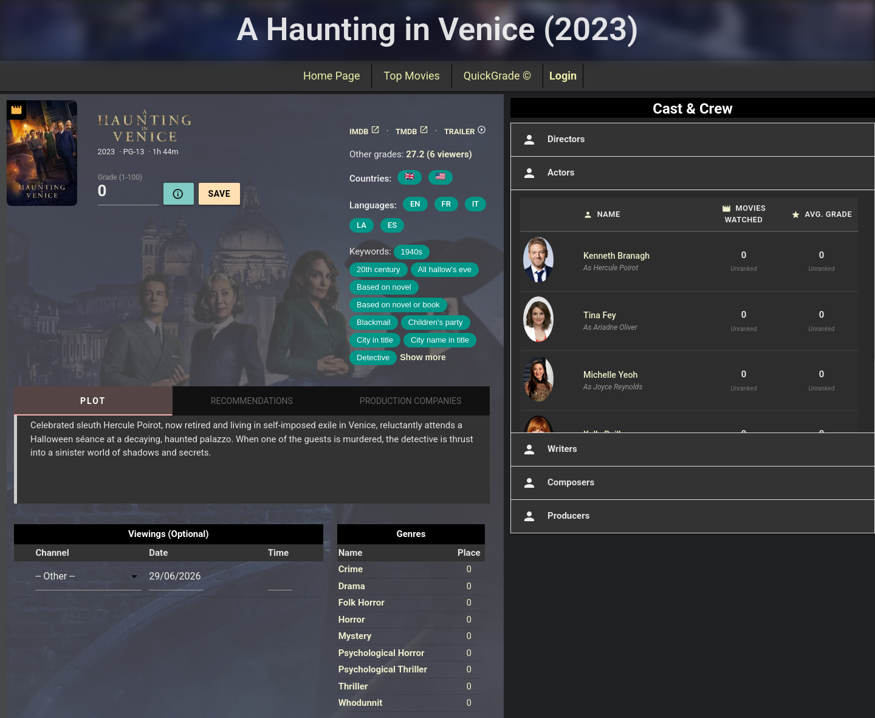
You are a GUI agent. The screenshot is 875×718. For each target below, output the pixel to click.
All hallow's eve (445, 269)
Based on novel (384, 287)
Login (563, 75)
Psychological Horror (381, 653)
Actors (547, 173)
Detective (373, 357)
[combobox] (88, 576)
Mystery (355, 636)
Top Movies (411, 75)
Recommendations (252, 401)
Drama (351, 586)
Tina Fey (599, 315)
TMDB (412, 131)
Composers (557, 483)
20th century (378, 269)
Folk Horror (361, 602)
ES (392, 225)
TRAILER (465, 131)
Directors (552, 139)
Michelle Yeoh (610, 375)
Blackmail (374, 322)
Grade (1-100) (120, 177)
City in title (375, 339)
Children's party (435, 322)
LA (361, 225)
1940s (411, 251)
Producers (554, 516)
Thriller (353, 686)
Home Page (331, 75)
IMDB (364, 131)
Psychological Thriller (382, 669)
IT (475, 203)
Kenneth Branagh (616, 256)
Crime (350, 569)
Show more (422, 357)
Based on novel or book (398, 304)
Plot (93, 401)
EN (415, 203)
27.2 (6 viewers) (439, 154)
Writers (548, 449)
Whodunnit (360, 702)
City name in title (440, 339)
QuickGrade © (497, 75)
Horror (351, 619)
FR (446, 203)
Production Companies (411, 401)
